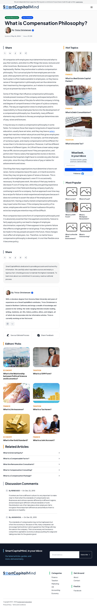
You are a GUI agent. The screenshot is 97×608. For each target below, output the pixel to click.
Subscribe (79, 169)
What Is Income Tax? (74, 143)
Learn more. (79, 2)
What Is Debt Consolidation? (78, 112)
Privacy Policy (7, 604)
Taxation (37, 370)
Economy (7, 370)
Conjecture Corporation (24, 602)
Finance (6, 406)
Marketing (55, 584)
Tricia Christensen (23, 30)
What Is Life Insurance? (13, 409)
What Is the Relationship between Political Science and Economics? (15, 376)
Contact (77, 580)
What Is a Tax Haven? (42, 409)
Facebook (77, 590)
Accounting (56, 590)
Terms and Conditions (19, 604)
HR (53, 587)
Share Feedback (45, 335)
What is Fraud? (84, 199)
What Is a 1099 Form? (42, 373)
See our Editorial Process (17, 335)
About (76, 577)
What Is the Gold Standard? (15, 440)
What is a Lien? (70, 199)
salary (52, 131)
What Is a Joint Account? (44, 440)
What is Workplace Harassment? (84, 217)
